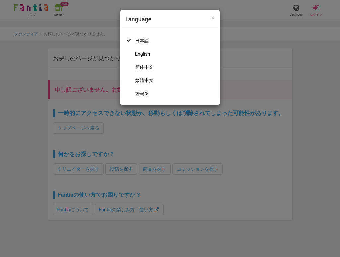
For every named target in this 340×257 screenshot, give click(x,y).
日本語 (142, 40)
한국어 (142, 93)
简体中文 (144, 67)
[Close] (213, 17)
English (142, 54)
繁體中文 (144, 80)
